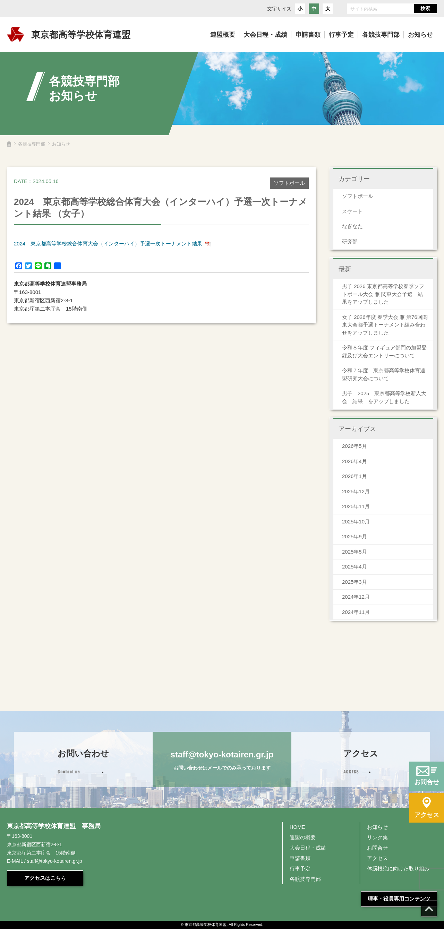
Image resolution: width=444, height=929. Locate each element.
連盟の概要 (303, 837)
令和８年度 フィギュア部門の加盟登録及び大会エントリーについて (384, 351)
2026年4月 (354, 461)
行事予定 (300, 868)
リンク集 (377, 837)
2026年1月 (354, 476)
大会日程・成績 (308, 848)
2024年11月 (356, 612)
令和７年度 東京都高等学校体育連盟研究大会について (383, 374)
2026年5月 (354, 446)
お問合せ (377, 848)
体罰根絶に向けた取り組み (398, 868)
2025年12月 (356, 491)
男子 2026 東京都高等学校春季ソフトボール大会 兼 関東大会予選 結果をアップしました (383, 294)
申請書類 (300, 858)
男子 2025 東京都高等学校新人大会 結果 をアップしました (384, 397)
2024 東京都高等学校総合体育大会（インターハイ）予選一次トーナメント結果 (108, 243)
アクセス (377, 858)
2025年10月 (356, 521)
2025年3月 (354, 582)
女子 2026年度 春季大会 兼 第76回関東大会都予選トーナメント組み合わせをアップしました (385, 325)
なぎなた (352, 226)
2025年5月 (354, 552)
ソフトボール (357, 196)
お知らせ (377, 827)
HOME (297, 827)
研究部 (350, 241)
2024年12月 (356, 597)
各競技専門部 (31, 144)
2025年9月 (354, 536)
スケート (352, 211)
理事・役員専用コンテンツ (399, 899)
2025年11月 (356, 506)
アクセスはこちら (45, 878)
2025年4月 (354, 567)
